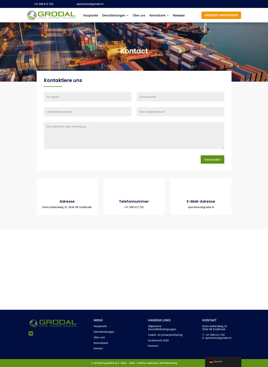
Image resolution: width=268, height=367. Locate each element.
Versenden (212, 159)
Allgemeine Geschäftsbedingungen (162, 327)
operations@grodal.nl (90, 4)
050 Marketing (168, 363)
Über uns (139, 15)
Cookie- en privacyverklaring (165, 334)
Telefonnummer (134, 201)
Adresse (67, 201)
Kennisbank (157, 15)
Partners (153, 345)
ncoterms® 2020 (159, 340)
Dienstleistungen (113, 15)
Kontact (179, 15)
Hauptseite (90, 15)
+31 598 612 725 (43, 4)
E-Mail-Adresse (201, 201)
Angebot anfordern (221, 15)
